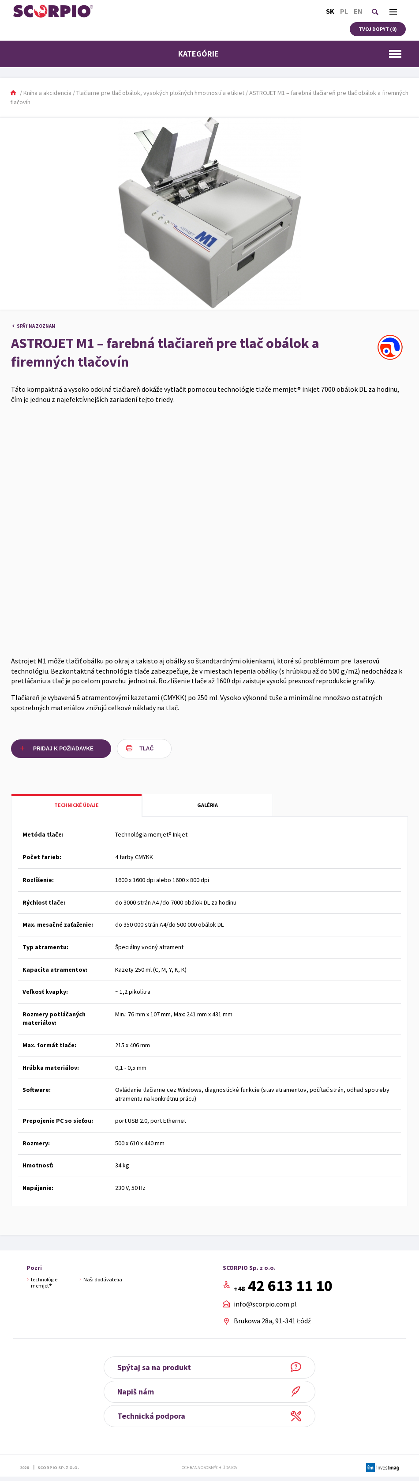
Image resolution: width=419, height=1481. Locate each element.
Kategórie (292, 53)
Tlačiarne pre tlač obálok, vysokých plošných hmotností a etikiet (160, 93)
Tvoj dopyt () (378, 29)
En (358, 11)
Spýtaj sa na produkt (154, 1367)
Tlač (146, 749)
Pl (344, 11)
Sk (330, 11)
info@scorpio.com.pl (265, 1304)
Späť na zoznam (36, 326)
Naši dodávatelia (102, 1279)
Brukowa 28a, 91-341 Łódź (272, 1320)
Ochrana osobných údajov (209, 1467)
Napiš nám (135, 1391)
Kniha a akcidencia (47, 93)
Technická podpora (151, 1416)
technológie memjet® (44, 1282)
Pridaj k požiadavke (63, 749)
